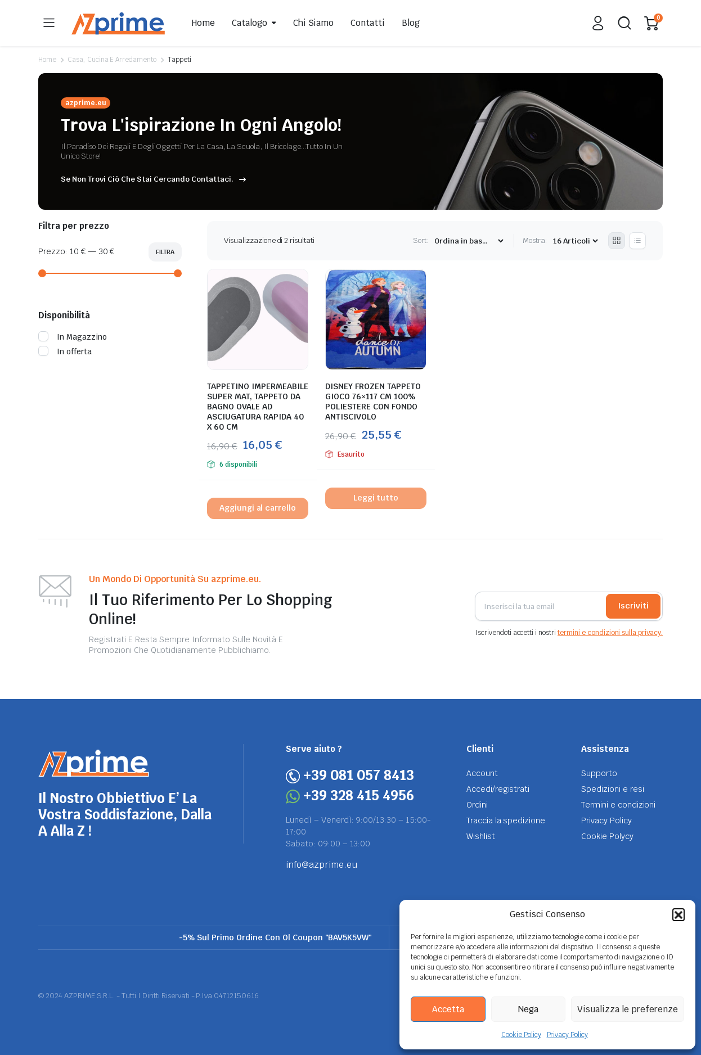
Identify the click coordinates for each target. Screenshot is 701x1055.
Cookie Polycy (607, 836)
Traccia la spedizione (505, 820)
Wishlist (480, 836)
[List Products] (637, 240)
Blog (411, 22)
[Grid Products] (616, 240)
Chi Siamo (313, 22)
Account (482, 773)
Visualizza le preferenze (627, 1009)
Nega (528, 1009)
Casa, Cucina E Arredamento (112, 59)
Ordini (477, 805)
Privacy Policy (567, 1034)
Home (203, 22)
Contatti (367, 22)
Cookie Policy (521, 1034)
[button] (678, 914)
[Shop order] (468, 241)
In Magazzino (72, 337)
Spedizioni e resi (612, 789)
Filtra (165, 252)
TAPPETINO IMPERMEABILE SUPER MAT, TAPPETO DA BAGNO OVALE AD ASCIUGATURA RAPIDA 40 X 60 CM (257, 406)
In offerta (65, 351)
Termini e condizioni (618, 805)
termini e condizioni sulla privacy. (610, 632)
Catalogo (249, 22)
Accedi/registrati (498, 789)
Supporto (599, 773)
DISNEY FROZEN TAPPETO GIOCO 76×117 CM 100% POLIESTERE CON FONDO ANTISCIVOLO (373, 401)
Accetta (448, 1009)
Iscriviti (633, 606)
